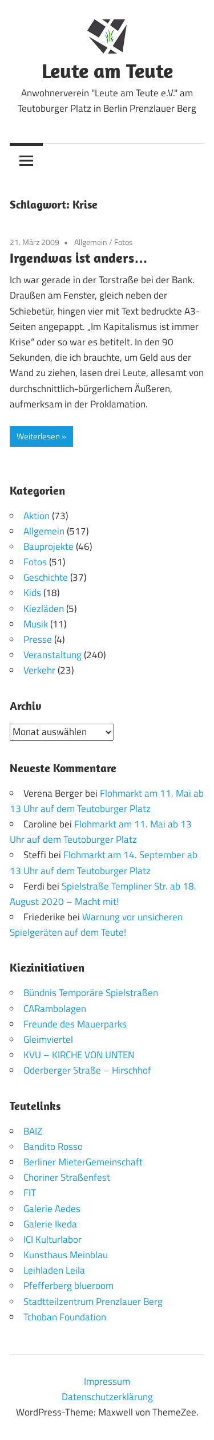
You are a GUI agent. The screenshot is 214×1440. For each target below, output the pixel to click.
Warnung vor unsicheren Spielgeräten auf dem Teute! (96, 924)
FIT (29, 1192)
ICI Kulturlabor (52, 1239)
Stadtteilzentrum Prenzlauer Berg (93, 1301)
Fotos (123, 242)
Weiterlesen (38, 436)
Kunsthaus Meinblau (65, 1254)
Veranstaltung (52, 654)
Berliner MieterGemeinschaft (83, 1162)
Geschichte (45, 577)
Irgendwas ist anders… (79, 257)
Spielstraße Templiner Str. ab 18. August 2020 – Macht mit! (103, 894)
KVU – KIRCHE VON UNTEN (78, 1054)
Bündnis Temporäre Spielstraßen (90, 992)
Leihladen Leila (54, 1270)
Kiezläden (43, 608)
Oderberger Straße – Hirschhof (87, 1070)
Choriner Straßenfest (66, 1177)
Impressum (107, 1381)
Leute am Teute (107, 70)
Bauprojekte (48, 546)
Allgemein (90, 242)
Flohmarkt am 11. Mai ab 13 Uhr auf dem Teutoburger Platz (107, 801)
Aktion (36, 515)
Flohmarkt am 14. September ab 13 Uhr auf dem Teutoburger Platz (103, 862)
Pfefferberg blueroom (68, 1285)
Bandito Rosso (53, 1146)
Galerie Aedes (51, 1208)
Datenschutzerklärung (107, 1396)
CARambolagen (54, 1008)
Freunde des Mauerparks (75, 1024)
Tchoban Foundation (64, 1317)
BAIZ (32, 1131)
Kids (32, 592)
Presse (37, 639)
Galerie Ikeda (50, 1224)
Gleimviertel (48, 1039)
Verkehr (39, 670)
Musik (35, 624)
